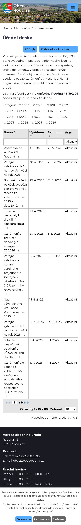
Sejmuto (55, 132)
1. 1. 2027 (53, 340)
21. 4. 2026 (36, 233)
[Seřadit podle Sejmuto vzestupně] (49, 135)
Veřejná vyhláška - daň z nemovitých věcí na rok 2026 (15, 168)
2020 (37, 117)
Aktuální (71, 148)
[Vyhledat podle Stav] (71, 141)
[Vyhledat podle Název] (15, 142)
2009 (25, 105)
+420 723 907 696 (27, 456)
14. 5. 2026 (55, 322)
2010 (39, 105)
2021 (50, 117)
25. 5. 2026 (55, 148)
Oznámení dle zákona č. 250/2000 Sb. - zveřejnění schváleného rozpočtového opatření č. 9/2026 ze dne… (15, 379)
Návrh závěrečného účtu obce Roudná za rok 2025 (14, 308)
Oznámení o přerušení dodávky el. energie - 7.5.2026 (12, 242)
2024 (24, 122)
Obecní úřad (22, 28)
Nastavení (59, 519)
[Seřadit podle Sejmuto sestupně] (49, 136)
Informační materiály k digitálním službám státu (14, 219)
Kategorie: (10, 105)
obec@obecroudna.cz (28, 460)
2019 (23, 117)
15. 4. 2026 (36, 256)
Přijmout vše (23, 519)
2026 (52, 122)
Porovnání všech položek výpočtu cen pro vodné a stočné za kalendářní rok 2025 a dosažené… (15, 193)
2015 (37, 111)
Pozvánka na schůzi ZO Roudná (13, 152)
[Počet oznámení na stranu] (70, 409)
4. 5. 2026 (35, 148)
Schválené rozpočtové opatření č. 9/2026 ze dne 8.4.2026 (14, 349)
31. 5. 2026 (54, 180)
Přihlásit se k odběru (58, 49)
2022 (64, 117)
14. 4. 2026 (36, 322)
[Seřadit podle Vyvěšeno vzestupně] (31, 135)
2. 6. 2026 (54, 162)
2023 (10, 122)
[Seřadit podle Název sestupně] (17, 132)
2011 (52, 105)
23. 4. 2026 (36, 211)
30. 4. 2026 (36, 162)
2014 (23, 111)
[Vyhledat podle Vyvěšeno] (37, 142)
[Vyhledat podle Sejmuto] (55, 142)
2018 (10, 117)
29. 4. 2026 (36, 180)
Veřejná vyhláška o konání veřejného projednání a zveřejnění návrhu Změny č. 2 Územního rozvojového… (14, 274)
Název (9, 132)
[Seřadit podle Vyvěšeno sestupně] (31, 136)
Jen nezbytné (42, 519)
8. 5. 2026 (54, 233)
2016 (50, 111)
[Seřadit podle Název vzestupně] (17, 131)
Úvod (6, 28)
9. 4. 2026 (36, 340)
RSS (30, 49)
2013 (10, 111)
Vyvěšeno (37, 132)
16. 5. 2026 (54, 256)
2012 (65, 105)
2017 (63, 111)
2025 (38, 122)
